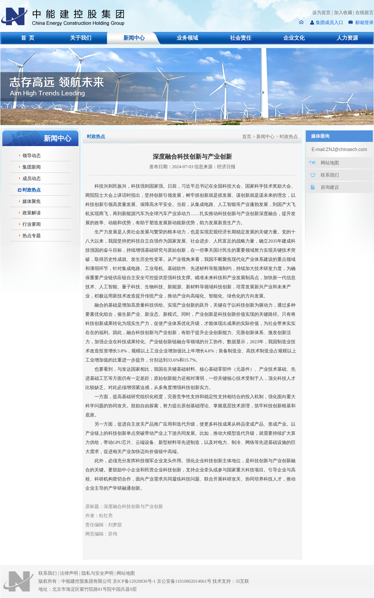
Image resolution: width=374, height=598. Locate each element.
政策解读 (31, 212)
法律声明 (70, 573)
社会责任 (240, 38)
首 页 (27, 38)
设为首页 (321, 12)
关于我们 (80, 38)
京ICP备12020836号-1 (134, 581)
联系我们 (330, 175)
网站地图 (330, 163)
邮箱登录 (364, 22)
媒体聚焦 (31, 201)
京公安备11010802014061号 (184, 581)
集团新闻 (31, 167)
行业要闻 (31, 224)
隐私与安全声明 (97, 573)
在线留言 (364, 12)
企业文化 (294, 38)
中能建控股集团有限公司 (65, 17)
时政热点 (31, 190)
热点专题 (31, 235)
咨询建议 (330, 187)
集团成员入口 (329, 22)
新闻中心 (134, 38)
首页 (246, 136)
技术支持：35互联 (231, 581)
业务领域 (187, 38)
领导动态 (31, 155)
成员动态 (31, 178)
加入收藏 (343, 12)
